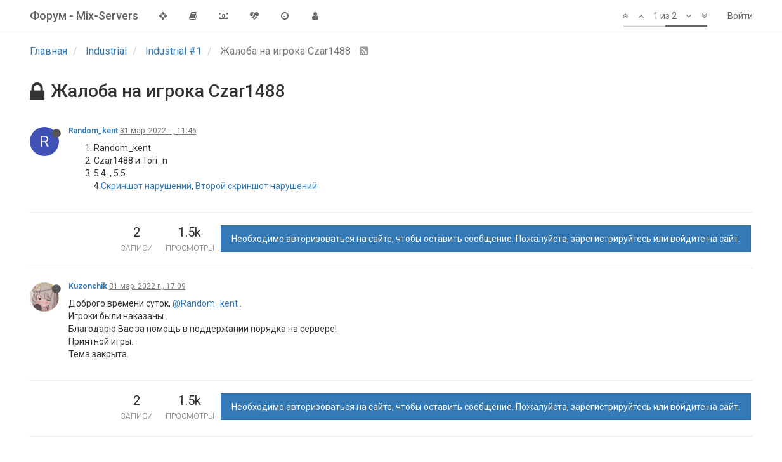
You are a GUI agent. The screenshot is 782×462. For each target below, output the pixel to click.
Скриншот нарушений (146, 186)
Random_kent (93, 130)
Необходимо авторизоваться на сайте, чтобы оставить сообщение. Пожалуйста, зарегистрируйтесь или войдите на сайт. (485, 239)
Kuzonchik (87, 286)
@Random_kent (205, 303)
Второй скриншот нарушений (256, 186)
